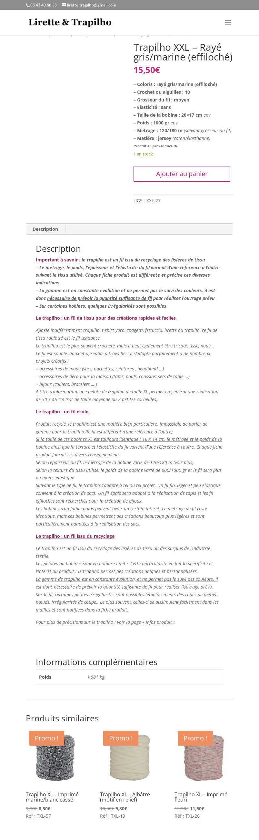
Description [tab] (45, 229)
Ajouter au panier (182, 173)
